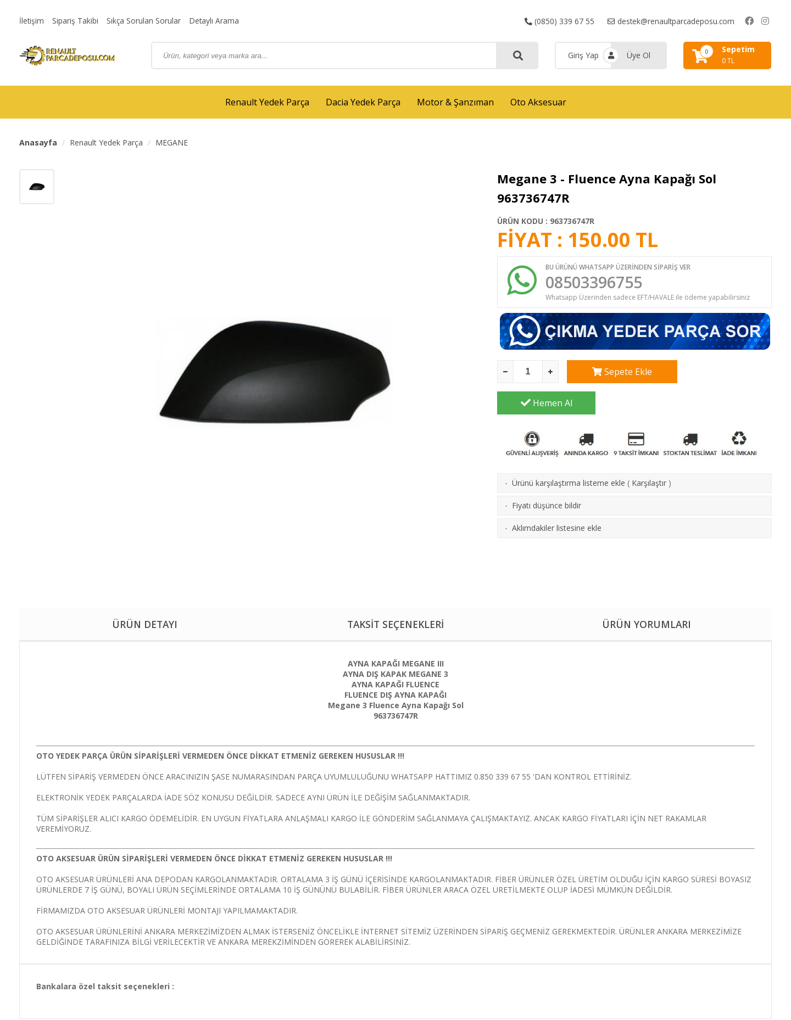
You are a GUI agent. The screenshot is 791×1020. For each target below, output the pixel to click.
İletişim (31, 20)
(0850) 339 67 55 (557, 20)
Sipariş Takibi (76, 20)
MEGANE (171, 142)
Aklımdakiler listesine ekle (556, 498)
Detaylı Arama (215, 20)
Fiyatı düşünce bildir (546, 475)
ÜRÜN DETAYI (145, 624)
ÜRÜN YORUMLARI (646, 624)
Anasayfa (38, 142)
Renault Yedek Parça (267, 102)
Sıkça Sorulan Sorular (144, 20)
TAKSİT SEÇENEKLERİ (395, 624)
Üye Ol (638, 55)
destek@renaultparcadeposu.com (669, 20)
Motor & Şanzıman (455, 102)
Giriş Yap (583, 55)
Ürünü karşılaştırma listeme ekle (568, 453)
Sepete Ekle (616, 373)
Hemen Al (723, 373)
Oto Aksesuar (538, 102)
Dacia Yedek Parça (363, 102)
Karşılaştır (649, 453)
